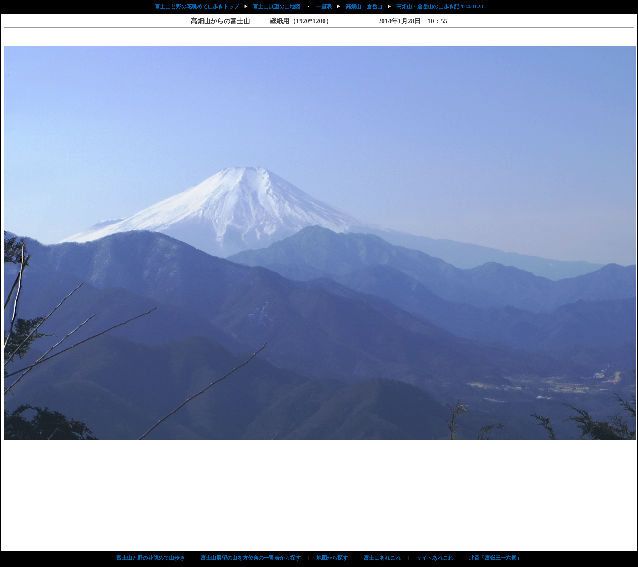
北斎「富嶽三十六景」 (495, 558)
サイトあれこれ (434, 558)
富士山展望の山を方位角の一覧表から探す (251, 558)
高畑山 (353, 6)
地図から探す (332, 558)
